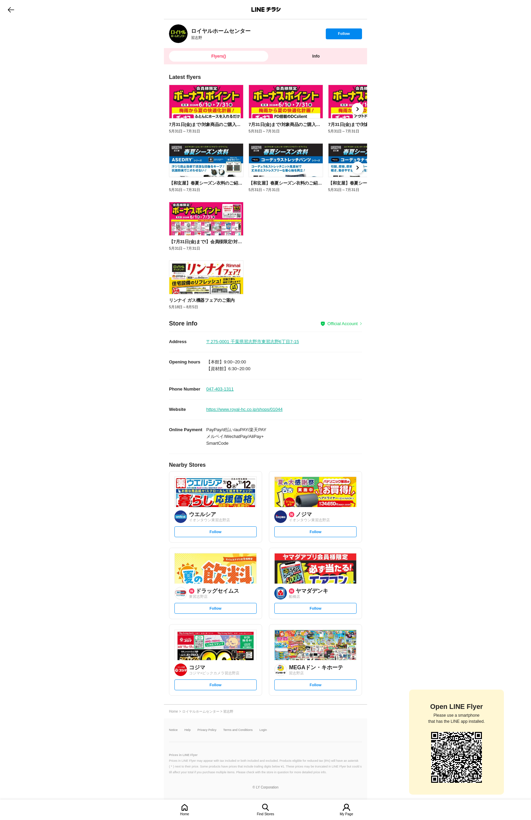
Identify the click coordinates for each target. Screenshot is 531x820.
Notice (173, 730)
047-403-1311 (220, 389)
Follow (344, 35)
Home (184, 814)
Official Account (342, 323)
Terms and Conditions (238, 730)
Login (263, 730)
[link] (178, 33)
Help (188, 730)
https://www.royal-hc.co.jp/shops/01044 (244, 409)
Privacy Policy (206, 730)
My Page (346, 814)
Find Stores (265, 814)
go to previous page (11, 9)
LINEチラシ (266, 9)
